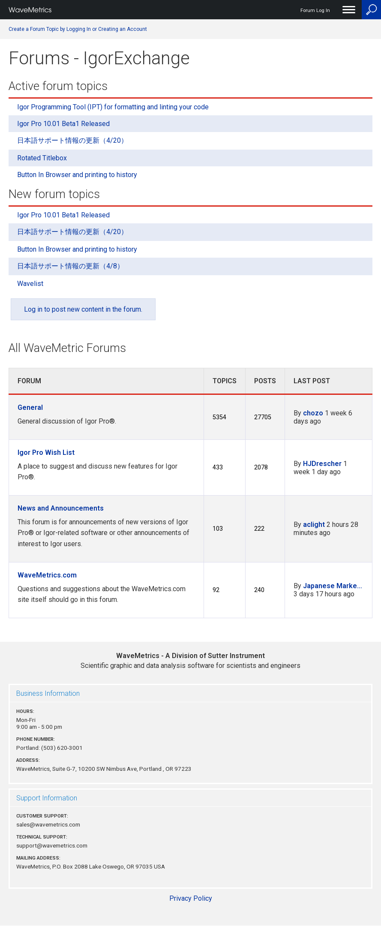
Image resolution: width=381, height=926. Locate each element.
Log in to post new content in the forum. (83, 309)
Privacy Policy (190, 898)
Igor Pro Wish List (46, 452)
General (30, 407)
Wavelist (30, 284)
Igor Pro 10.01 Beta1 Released (63, 124)
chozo (313, 413)
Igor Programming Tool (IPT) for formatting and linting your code (113, 107)
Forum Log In (315, 10)
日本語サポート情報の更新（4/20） (72, 140)
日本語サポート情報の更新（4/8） (70, 266)
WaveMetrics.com (47, 575)
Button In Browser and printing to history (77, 175)
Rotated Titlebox (42, 158)
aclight (314, 524)
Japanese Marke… (332, 586)
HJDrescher (322, 464)
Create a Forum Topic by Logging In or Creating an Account (78, 29)
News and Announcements (61, 508)
